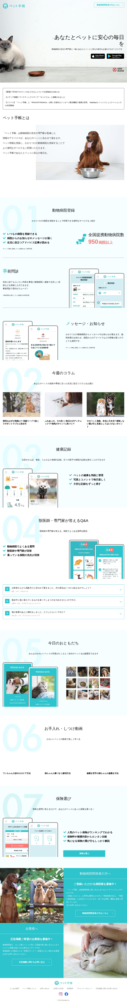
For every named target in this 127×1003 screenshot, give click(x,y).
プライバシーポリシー (84, 988)
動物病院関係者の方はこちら (108, 5)
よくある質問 (14, 988)
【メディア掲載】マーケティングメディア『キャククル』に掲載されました (35, 97)
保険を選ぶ (84, 855)
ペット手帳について (29, 988)
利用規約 (70, 988)
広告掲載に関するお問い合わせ (106, 988)
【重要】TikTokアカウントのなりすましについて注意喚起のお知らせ (32, 92)
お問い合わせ (44, 988)
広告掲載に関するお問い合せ (32, 964)
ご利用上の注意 (58, 988)
